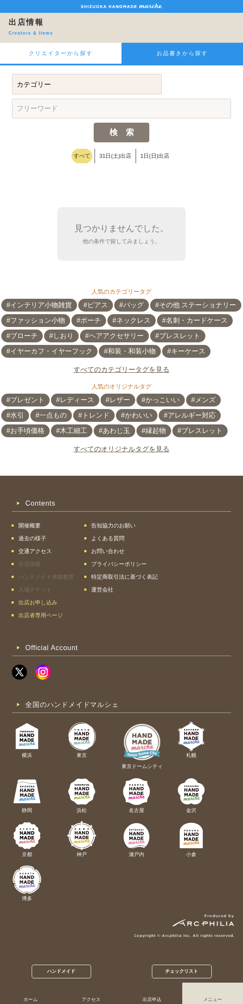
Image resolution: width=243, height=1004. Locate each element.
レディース (77, 399)
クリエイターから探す (61, 53)
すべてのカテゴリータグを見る (121, 369)
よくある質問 (107, 538)
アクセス (91, 999)
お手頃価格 (27, 430)
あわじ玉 (116, 430)
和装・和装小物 (132, 351)
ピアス (97, 305)
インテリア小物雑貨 (41, 305)
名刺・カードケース (197, 320)
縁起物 (155, 430)
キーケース (188, 351)
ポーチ (90, 320)
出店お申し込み (37, 602)
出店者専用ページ (40, 615)
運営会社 (102, 589)
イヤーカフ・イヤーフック (51, 351)
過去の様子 (32, 538)
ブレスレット (179, 335)
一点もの (53, 415)
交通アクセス (35, 551)
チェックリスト (182, 971)
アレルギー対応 (192, 415)
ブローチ (24, 335)
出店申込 (151, 999)
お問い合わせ (107, 551)
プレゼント (27, 399)
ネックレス (133, 320)
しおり (63, 335)
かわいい (138, 415)
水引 (17, 415)
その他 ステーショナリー (197, 305)
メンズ (205, 399)
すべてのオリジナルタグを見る (121, 449)
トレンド (96, 415)
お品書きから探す (182, 53)
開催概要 (29, 525)
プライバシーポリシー (119, 564)
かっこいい (162, 399)
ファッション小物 (37, 320)
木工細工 (73, 430)
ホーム (31, 999)
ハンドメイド (61, 971)
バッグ (133, 305)
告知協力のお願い (113, 525)
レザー (120, 399)
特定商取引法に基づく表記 (124, 577)
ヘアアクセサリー (116, 335)
